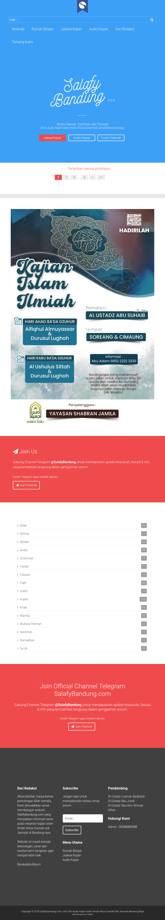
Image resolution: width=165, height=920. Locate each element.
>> (101, 177)
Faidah (24, 566)
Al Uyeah (89, 914)
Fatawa (25, 574)
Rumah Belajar (72, 850)
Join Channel (26, 485)
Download (27, 558)
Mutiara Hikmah (30, 624)
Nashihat (26, 632)
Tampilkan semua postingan (88, 169)
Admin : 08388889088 (122, 827)
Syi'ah (24, 648)
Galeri (24, 591)
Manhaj (25, 615)
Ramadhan (27, 640)
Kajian (24, 599)
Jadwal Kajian (52, 138)
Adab (23, 525)
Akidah (24, 542)
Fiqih (23, 583)
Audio (24, 550)
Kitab (23, 607)
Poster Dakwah (111, 138)
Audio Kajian (81, 138)
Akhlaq (24, 533)
